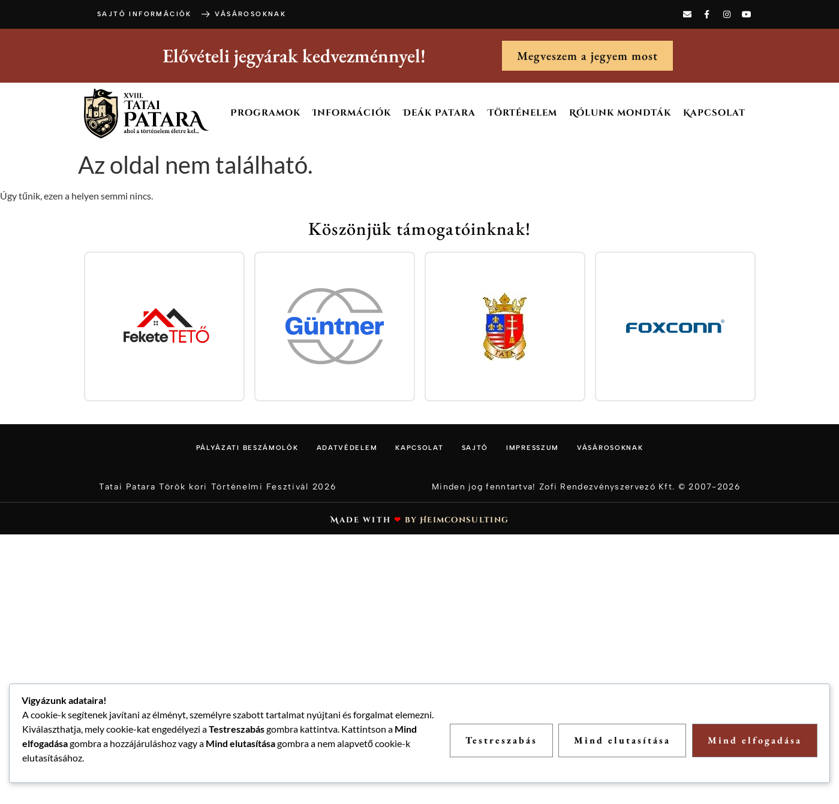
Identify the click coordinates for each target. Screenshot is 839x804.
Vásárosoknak (610, 448)
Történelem (522, 113)
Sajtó (475, 448)
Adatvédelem (347, 448)
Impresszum (532, 448)
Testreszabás (501, 740)
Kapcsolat (714, 113)
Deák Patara (439, 113)
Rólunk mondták (620, 113)
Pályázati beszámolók (247, 448)
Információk (351, 113)
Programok (265, 113)
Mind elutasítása (622, 740)
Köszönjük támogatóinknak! (419, 228)
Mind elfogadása (755, 740)
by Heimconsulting (457, 520)
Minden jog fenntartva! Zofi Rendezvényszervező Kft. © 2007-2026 (586, 487)
